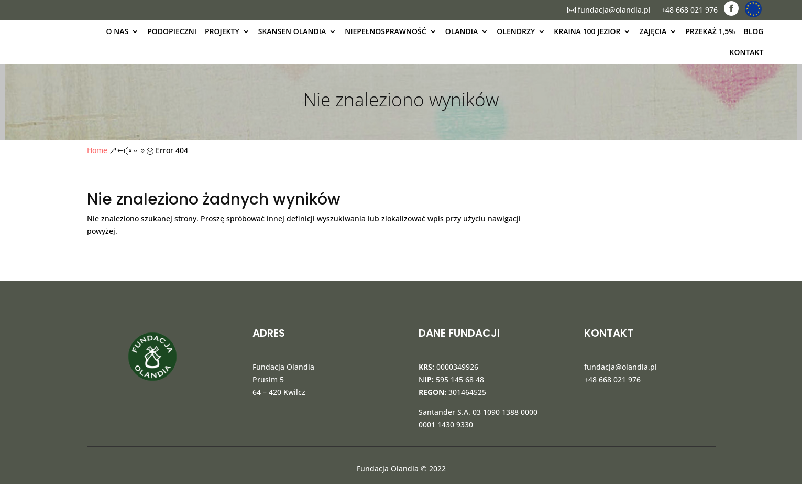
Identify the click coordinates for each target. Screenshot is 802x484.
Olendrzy (516, 31)
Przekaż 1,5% (710, 31)
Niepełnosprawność (385, 31)
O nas (117, 31)
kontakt (747, 52)
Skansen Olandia (292, 31)
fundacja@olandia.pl (609, 10)
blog (753, 31)
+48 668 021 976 (689, 10)
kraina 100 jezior (587, 31)
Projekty (222, 31)
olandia (461, 31)
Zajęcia (652, 31)
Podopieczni (171, 31)
